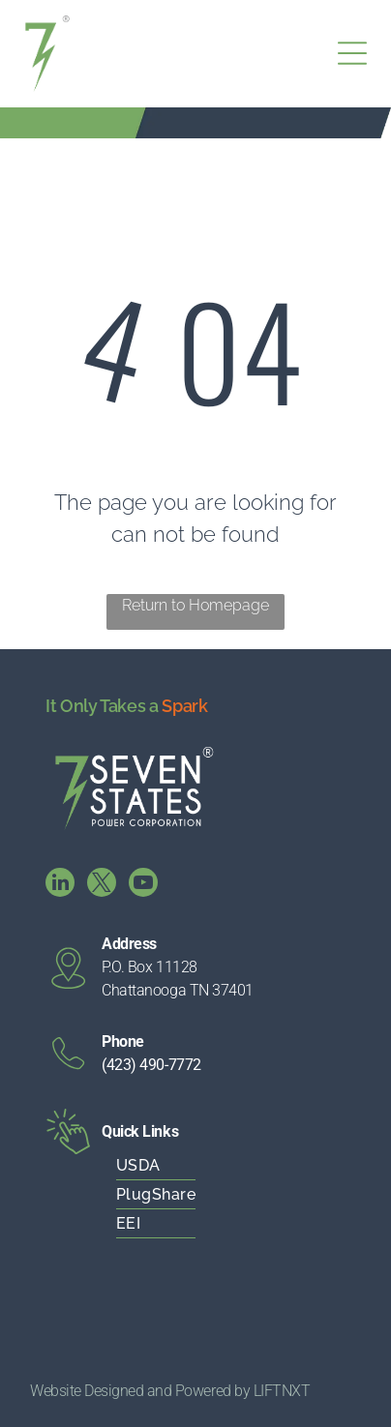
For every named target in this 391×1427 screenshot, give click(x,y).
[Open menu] (352, 53)
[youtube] (143, 885)
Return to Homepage (195, 605)
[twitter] (101, 885)
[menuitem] (195, 1165)
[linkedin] (60, 885)
